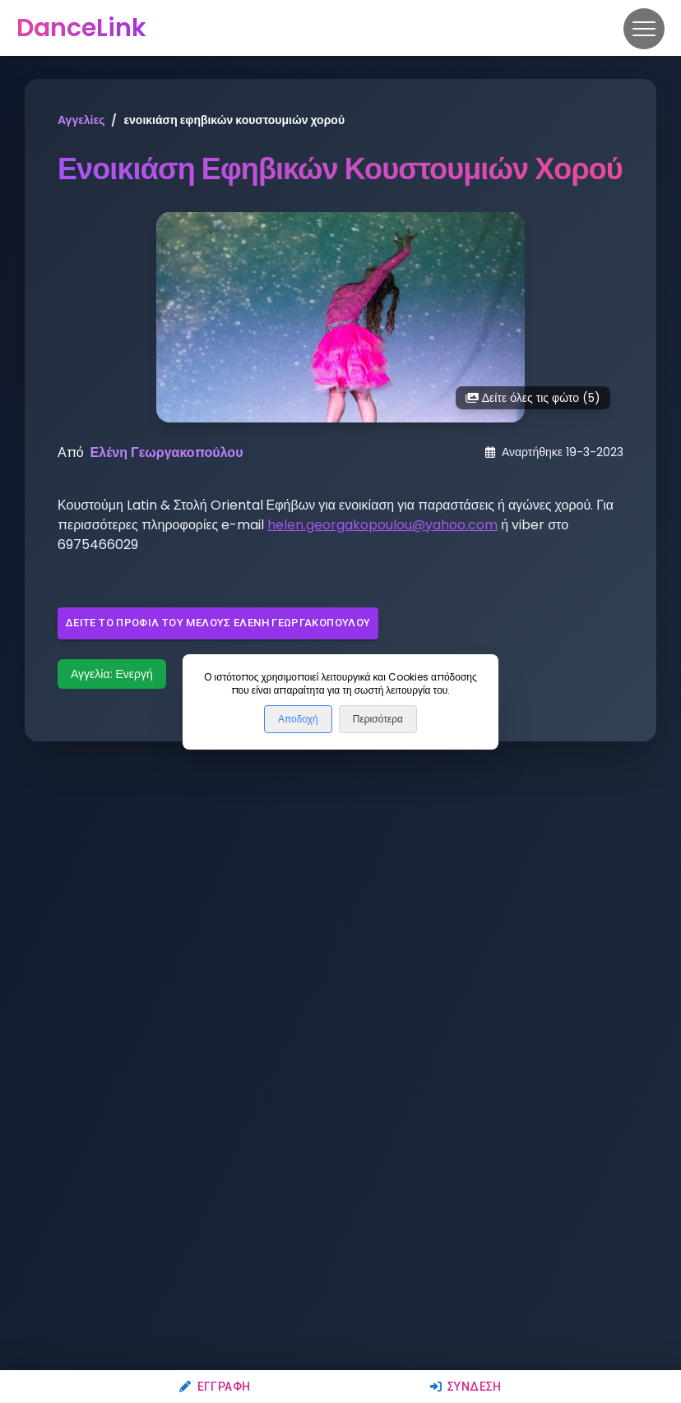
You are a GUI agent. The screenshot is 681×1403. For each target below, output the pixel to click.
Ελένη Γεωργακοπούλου (166, 452)
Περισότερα (378, 719)
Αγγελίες (81, 120)
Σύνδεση (466, 1386)
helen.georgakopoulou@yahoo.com (382, 524)
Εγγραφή (214, 1386)
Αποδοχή (298, 719)
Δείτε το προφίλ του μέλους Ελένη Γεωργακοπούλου (218, 623)
